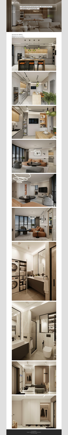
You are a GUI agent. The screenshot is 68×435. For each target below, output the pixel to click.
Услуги (13, 7)
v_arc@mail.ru (34, 431)
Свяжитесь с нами (14, 9)
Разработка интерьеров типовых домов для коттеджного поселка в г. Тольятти (29, 27)
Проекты (15, 8)
